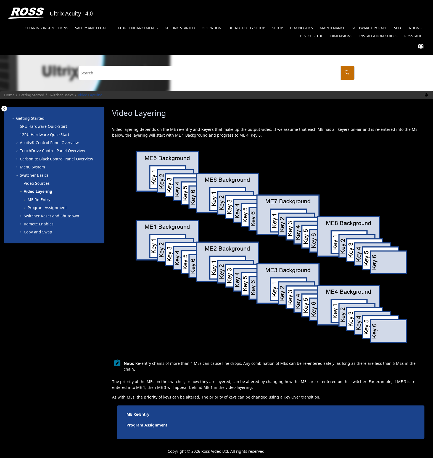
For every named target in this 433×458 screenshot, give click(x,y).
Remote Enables (39, 224)
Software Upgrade (369, 28)
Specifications (407, 28)
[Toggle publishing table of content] (4, 108)
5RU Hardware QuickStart (43, 126)
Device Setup (311, 36)
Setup (277, 28)
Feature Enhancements (135, 28)
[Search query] (216, 73)
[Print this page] (427, 95)
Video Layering (90, 95)
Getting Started (180, 28)
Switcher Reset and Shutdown (51, 215)
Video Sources (37, 183)
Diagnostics (301, 28)
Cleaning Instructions (46, 28)
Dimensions (341, 36)
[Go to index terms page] (419, 47)
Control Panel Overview (49, 142)
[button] (14, 118)
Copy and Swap (38, 232)
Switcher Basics (61, 95)
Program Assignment (47, 207)
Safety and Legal (91, 28)
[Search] (347, 73)
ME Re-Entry (137, 414)
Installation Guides (378, 36)
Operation (211, 28)
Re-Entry (39, 199)
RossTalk (412, 36)
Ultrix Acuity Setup (246, 28)
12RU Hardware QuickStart (44, 134)
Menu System (32, 167)
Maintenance (332, 28)
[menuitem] (46, 28)
